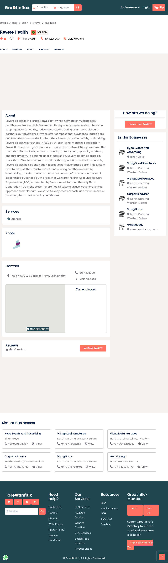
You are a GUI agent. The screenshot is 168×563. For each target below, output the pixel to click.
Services (17, 49)
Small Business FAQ (109, 511)
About (3, 49)
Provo (36, 23)
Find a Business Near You (139, 544)
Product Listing (83, 548)
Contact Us (55, 507)
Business (50, 23)
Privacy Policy (56, 530)
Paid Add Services (80, 515)
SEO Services (82, 507)
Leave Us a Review (140, 124)
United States (8, 23)
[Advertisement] (84, 83)
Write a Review (93, 348)
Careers (53, 513)
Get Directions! (38, 329)
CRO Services (83, 533)
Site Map (106, 524)
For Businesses (130, 7)
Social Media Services (82, 541)
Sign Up (159, 7)
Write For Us (55, 524)
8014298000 (85, 273)
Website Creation (80, 525)
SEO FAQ (106, 518)
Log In (146, 7)
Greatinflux (73, 558)
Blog (103, 503)
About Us (53, 518)
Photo (30, 49)
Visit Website (76, 39)
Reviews (59, 49)
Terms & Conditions (54, 538)
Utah (25, 23)
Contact (44, 49)
